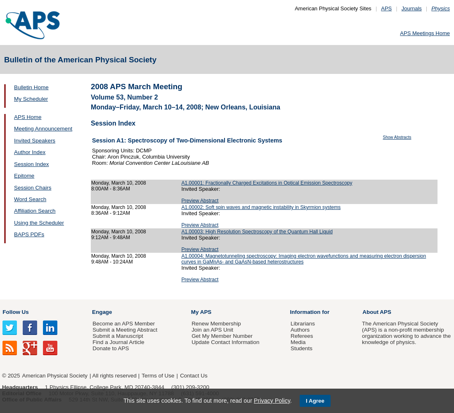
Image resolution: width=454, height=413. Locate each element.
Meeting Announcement (43, 129)
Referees (302, 336)
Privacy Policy (272, 400)
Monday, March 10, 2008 (118, 183)
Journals (412, 8)
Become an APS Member (123, 323)
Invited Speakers (34, 141)
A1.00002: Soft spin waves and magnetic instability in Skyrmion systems (260, 207)
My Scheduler (31, 99)
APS (386, 8)
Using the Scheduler (39, 223)
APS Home (27, 117)
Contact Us (193, 376)
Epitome (24, 176)
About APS (376, 312)
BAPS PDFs (29, 234)
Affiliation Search (35, 211)
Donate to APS (110, 348)
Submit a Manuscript (117, 336)
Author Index (29, 152)
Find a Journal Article (118, 342)
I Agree (315, 401)
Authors (300, 330)
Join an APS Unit (212, 330)
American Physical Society (54, 376)
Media (298, 342)
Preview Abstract (199, 201)
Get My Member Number (222, 336)
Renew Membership (216, 323)
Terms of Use (158, 376)
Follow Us (15, 312)
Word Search (30, 199)
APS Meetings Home (425, 33)
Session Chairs (32, 188)
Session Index (31, 164)
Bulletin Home (31, 87)
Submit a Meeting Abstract (124, 330)
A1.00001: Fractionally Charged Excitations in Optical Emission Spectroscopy (266, 183)
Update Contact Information (225, 342)
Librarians (303, 323)
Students (301, 348)
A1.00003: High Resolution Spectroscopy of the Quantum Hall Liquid (257, 232)
